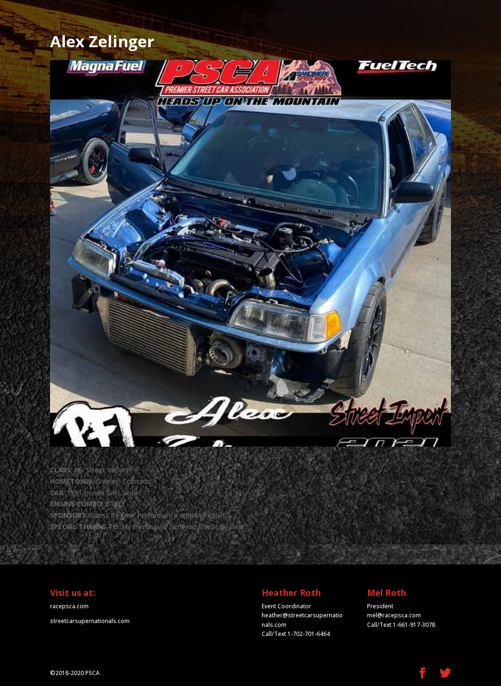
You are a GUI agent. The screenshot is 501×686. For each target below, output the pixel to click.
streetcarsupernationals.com (90, 621)
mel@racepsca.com (394, 615)
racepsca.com (69, 606)
